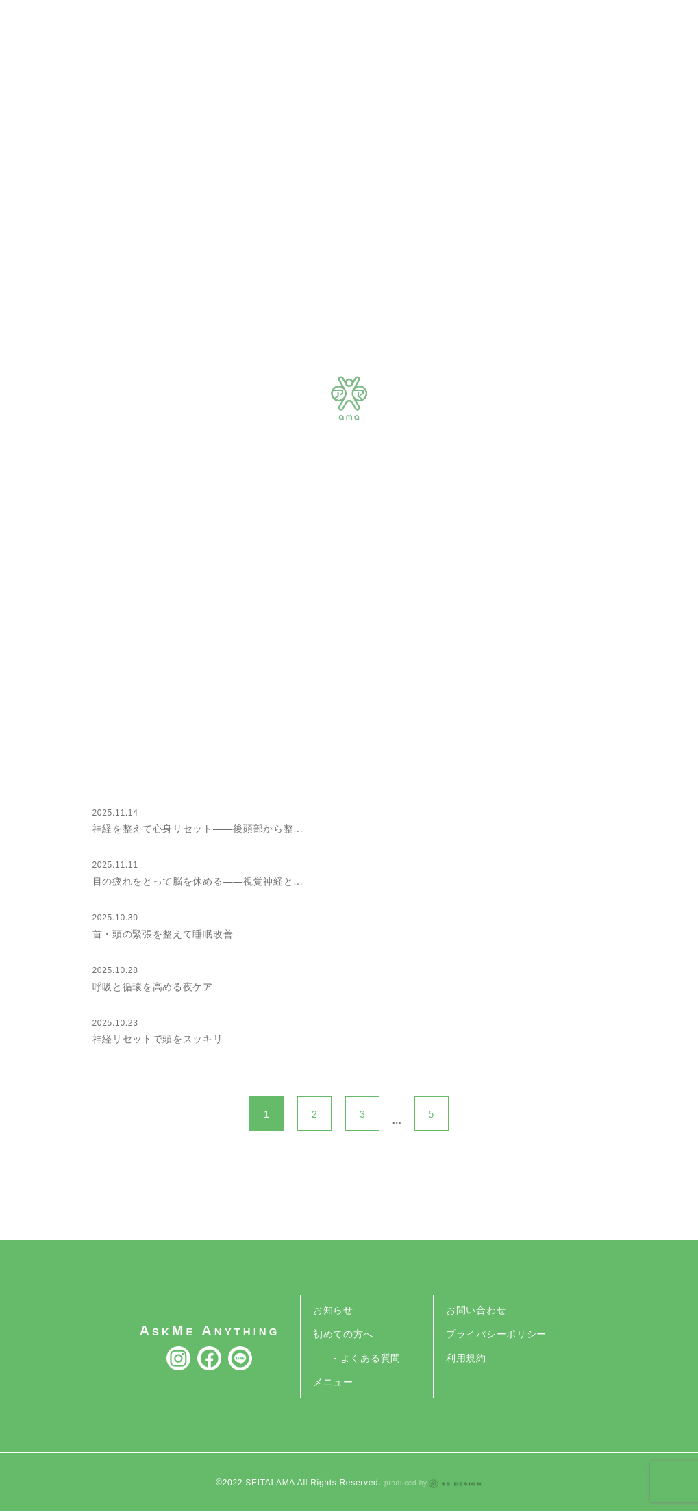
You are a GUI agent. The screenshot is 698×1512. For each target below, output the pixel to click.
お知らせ (333, 1310)
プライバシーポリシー (496, 1333)
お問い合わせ (476, 1310)
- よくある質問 (367, 1357)
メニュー (333, 1381)
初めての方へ (343, 1333)
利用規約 (466, 1357)
